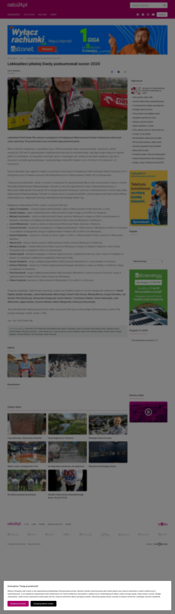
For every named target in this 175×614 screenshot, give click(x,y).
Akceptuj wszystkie (18, 604)
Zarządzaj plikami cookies (43, 604)
